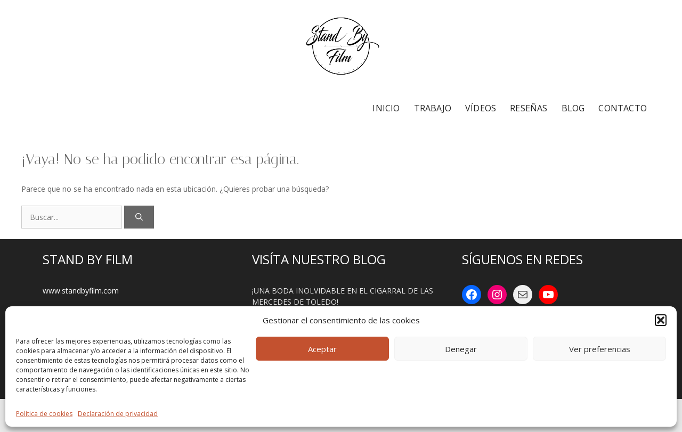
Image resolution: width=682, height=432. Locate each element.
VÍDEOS (480, 108)
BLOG (573, 108)
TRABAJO (432, 108)
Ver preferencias (599, 349)
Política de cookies (44, 413)
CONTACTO (622, 108)
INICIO (386, 108)
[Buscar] (139, 217)
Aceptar (322, 349)
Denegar (461, 349)
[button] (660, 320)
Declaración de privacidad (118, 413)
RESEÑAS (528, 108)
